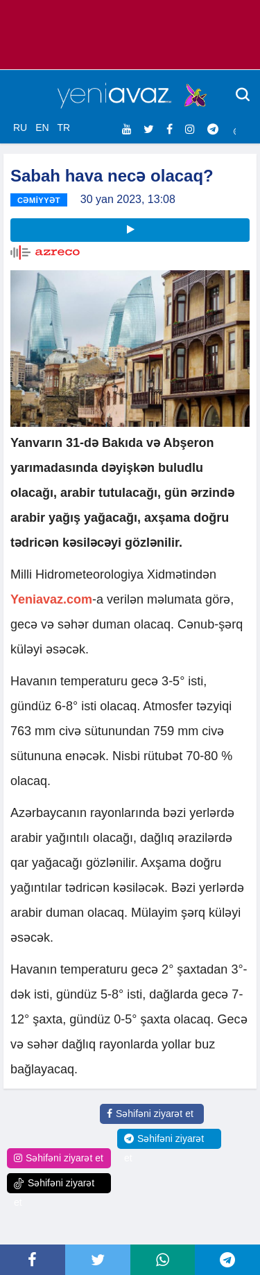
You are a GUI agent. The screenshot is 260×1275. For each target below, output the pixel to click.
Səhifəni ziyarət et (150, 1113)
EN (42, 127)
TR (63, 127)
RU (20, 127)
